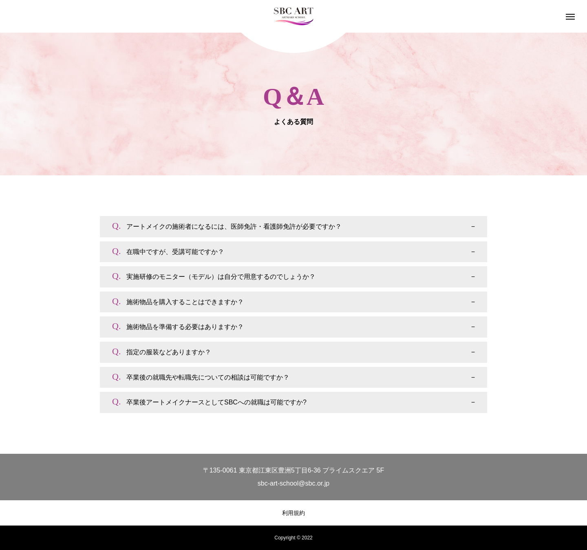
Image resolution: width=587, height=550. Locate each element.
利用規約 (293, 513)
